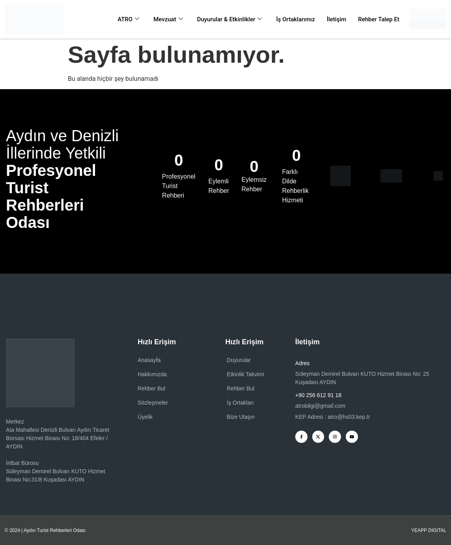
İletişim (337, 19)
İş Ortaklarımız (295, 19)
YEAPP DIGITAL (428, 530)
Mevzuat (168, 19)
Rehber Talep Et (378, 19)
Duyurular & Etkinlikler (229, 19)
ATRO (128, 19)
